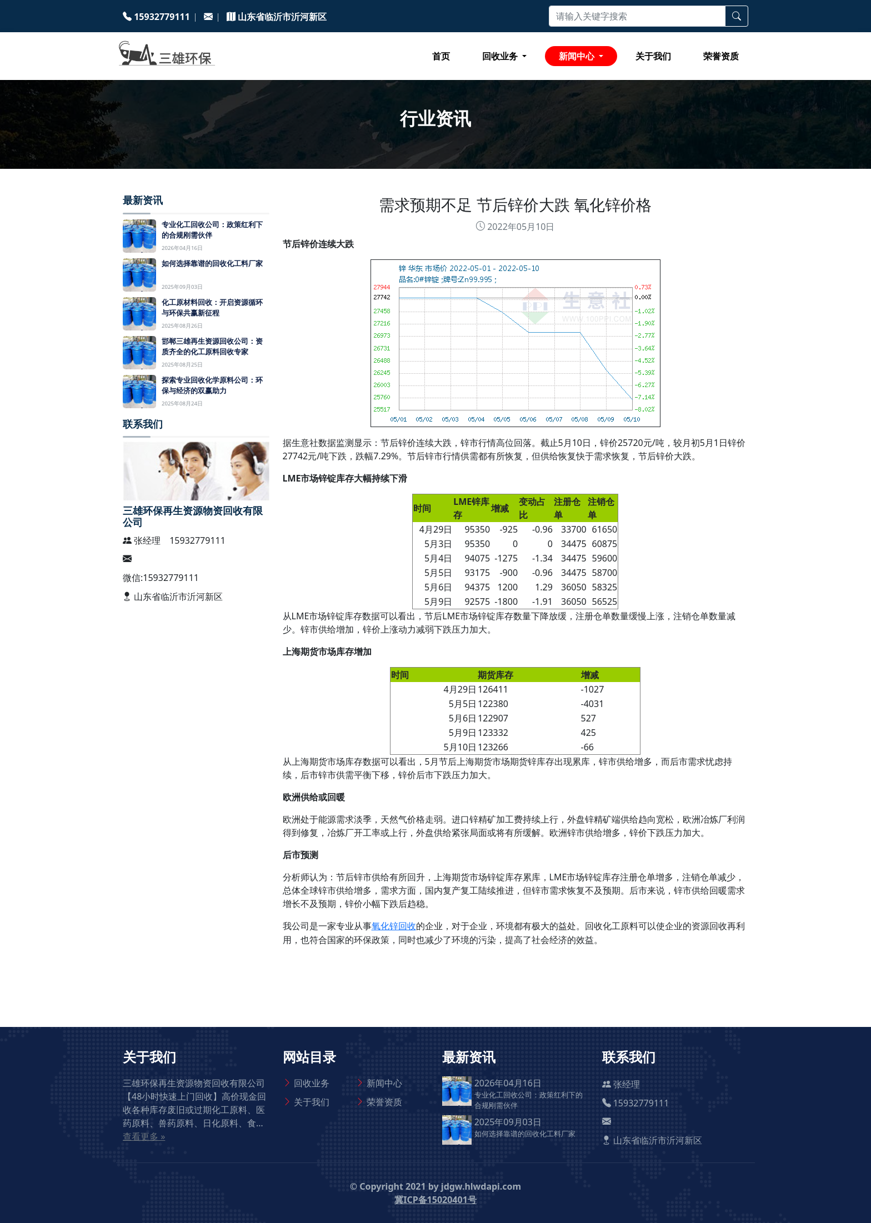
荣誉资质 (721, 56)
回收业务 (311, 1083)
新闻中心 (384, 1083)
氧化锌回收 (394, 926)
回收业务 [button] (501, 56)
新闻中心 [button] (578, 56)
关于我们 (653, 56)
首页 (441, 56)
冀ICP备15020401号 (435, 1200)
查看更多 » (144, 1136)
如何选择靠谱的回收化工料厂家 (524, 1134)
